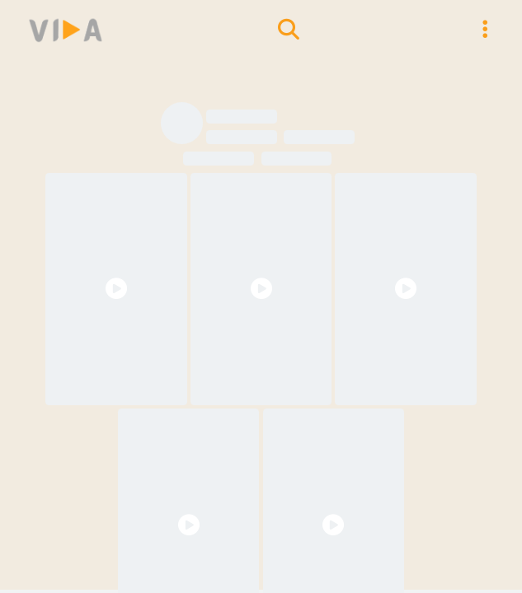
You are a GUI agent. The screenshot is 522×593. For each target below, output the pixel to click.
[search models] (288, 29)
